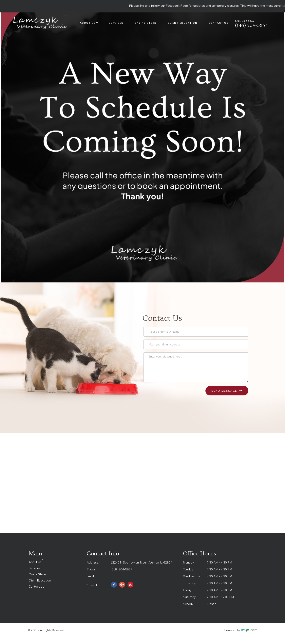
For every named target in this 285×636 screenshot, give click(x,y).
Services (116, 22)
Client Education (182, 22)
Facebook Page (185, 6)
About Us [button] (89, 22)
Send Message (226, 390)
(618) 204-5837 (121, 569)
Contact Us (218, 22)
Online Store (145, 22)
